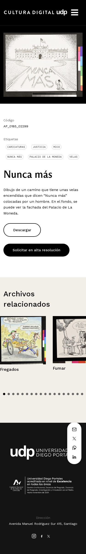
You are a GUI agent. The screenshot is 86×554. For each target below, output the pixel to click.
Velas (73, 156)
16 (73, 394)
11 (50, 394)
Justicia (39, 146)
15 (68, 394)
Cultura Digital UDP (35, 15)
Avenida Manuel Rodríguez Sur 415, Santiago (43, 523)
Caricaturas (16, 146)
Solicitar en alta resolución (36, 250)
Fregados (9, 369)
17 (77, 394)
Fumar (59, 368)
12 (54, 394)
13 (59, 394)
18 (82, 394)
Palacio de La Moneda (46, 156)
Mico (56, 146)
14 (64, 394)
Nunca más (14, 156)
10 (45, 394)
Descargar (22, 230)
